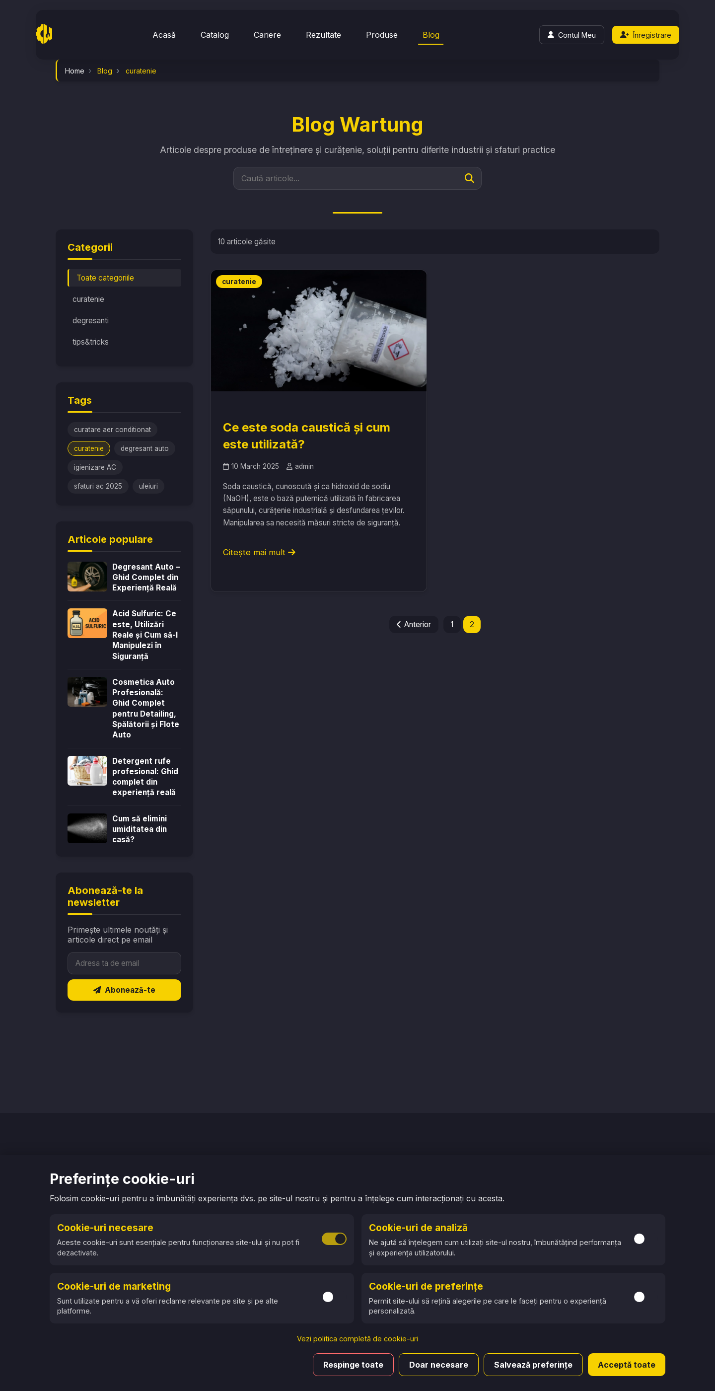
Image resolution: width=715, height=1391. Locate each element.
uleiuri (148, 486)
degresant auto (145, 448)
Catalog (215, 35)
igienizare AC (95, 467)
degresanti (90, 320)
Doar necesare (438, 1365)
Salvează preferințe (533, 1365)
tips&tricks (90, 342)
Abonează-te (124, 990)
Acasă (164, 35)
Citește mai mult (259, 552)
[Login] (571, 34)
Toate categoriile (105, 278)
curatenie (88, 299)
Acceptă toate (626, 1365)
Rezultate (323, 35)
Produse (382, 35)
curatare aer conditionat (112, 430)
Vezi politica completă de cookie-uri (357, 1338)
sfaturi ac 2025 (98, 486)
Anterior (414, 624)
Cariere (267, 35)
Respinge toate (353, 1365)
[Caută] (469, 178)
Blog (431, 35)
